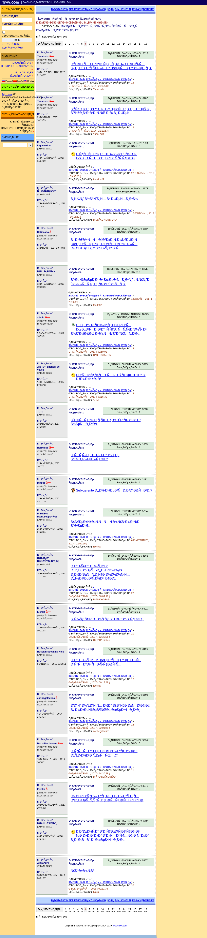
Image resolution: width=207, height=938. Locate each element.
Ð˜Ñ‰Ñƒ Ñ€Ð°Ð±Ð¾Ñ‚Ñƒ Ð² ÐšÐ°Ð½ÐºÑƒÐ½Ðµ (107, 619)
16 (134, 43)
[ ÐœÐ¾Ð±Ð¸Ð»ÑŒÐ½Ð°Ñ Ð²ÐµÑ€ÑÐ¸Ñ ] (48, 2)
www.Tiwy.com (120, 925)
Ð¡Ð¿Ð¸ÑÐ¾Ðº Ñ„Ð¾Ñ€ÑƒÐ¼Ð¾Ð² (131, 9)
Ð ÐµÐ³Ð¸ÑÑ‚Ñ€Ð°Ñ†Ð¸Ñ (18, 66)
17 (140, 43)
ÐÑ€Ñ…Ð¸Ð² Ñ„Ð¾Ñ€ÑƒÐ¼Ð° (21, 74)
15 (129, 43)
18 (145, 43)
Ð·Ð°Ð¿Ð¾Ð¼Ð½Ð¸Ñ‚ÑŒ (16, 35)
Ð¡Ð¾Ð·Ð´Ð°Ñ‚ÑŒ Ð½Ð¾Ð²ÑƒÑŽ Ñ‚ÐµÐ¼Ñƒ (78, 9)
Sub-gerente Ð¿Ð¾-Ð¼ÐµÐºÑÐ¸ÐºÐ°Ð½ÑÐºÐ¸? (114, 490)
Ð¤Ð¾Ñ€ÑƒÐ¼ (22, 62)
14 (124, 43)
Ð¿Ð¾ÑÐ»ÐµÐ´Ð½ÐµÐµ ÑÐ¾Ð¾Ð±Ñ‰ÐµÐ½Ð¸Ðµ (100, 79)
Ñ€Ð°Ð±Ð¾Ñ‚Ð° (82, 871)
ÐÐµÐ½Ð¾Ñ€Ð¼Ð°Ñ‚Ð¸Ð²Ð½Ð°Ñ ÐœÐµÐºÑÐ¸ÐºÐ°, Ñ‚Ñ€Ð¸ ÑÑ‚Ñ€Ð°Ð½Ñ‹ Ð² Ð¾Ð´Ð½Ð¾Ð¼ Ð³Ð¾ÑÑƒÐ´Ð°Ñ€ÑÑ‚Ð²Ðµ (109, 329)
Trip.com (7, 94)
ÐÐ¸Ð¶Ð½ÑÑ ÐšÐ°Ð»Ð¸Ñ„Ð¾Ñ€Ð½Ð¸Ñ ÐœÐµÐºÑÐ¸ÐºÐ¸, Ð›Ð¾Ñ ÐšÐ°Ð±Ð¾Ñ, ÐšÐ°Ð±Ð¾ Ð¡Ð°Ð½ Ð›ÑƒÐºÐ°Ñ (105, 244)
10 (102, 43)
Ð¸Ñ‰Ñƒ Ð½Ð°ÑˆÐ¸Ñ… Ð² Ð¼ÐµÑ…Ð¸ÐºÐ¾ (104, 199)
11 (108, 43)
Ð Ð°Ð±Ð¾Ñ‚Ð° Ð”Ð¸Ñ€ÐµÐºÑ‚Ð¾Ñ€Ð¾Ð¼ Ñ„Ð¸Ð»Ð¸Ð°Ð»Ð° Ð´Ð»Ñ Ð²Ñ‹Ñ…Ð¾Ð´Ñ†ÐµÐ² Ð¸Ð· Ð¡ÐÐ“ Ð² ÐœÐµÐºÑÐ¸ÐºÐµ (110, 835)
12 (113, 43)
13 (118, 43)
